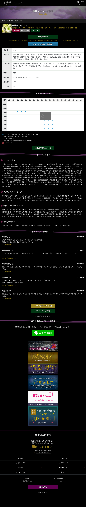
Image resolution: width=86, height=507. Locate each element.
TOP (2, 21)
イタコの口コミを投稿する (43, 311)
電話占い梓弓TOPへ (43, 316)
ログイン (77, 4)
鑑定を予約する (43, 37)
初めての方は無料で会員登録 (43, 44)
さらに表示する (9, 245)
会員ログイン (43, 487)
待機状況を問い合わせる (43, 148)
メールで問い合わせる (43, 453)
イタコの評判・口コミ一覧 (43, 306)
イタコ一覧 (9, 21)
